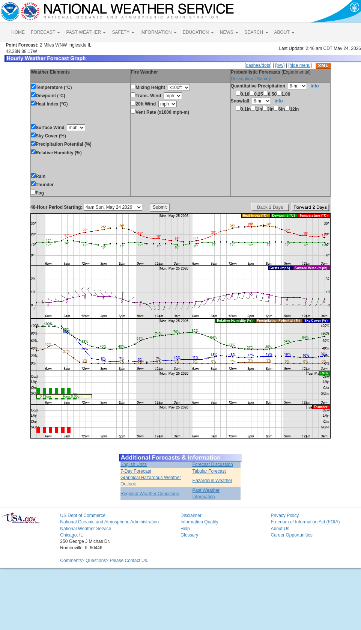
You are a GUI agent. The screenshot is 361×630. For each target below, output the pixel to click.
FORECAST (45, 32)
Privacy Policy (285, 515)
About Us (280, 528)
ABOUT (284, 32)
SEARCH (256, 32)
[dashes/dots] (258, 65)
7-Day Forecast (135, 471)
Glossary (189, 535)
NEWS (229, 32)
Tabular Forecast (209, 471)
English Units (133, 464)
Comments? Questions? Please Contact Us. (104, 560)
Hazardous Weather (213, 480)
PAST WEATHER (86, 32)
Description (242, 78)
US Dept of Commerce (82, 515)
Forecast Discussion (213, 464)
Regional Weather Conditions (149, 493)
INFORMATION (158, 32)
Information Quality (199, 521)
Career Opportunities (291, 535)
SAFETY (123, 32)
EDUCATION (198, 32)
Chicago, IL (71, 535)
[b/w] (279, 65)
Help (185, 528)
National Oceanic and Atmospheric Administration (109, 521)
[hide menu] (300, 65)
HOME (18, 32)
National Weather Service (85, 528)
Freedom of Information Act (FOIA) (305, 521)
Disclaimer (191, 515)
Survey (264, 78)
